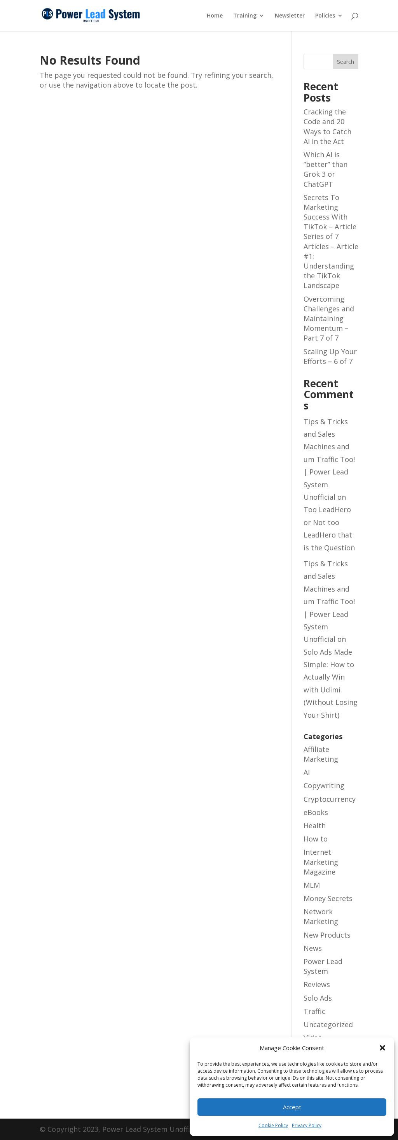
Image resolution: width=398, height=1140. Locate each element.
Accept (292, 1107)
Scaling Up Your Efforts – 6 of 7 (330, 356)
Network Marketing (321, 916)
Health (315, 825)
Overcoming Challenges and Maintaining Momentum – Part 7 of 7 (329, 318)
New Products (327, 935)
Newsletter (290, 16)
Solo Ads (318, 998)
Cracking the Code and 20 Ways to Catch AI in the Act (327, 126)
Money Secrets (328, 898)
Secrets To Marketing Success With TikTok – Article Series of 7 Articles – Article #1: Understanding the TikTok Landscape (331, 241)
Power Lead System (323, 966)
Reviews (317, 984)
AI (307, 772)
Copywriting (324, 785)
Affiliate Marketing (321, 754)
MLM (312, 885)
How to (316, 838)
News (313, 948)
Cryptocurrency (330, 799)
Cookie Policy (273, 1125)
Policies (325, 16)
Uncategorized (328, 1024)
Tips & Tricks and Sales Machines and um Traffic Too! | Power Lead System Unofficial (329, 459)
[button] (382, 1048)
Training (245, 16)
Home (215, 16)
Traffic (314, 1011)
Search (345, 61)
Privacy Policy (306, 1125)
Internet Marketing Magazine (321, 861)
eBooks (316, 812)
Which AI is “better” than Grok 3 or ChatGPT (325, 169)
